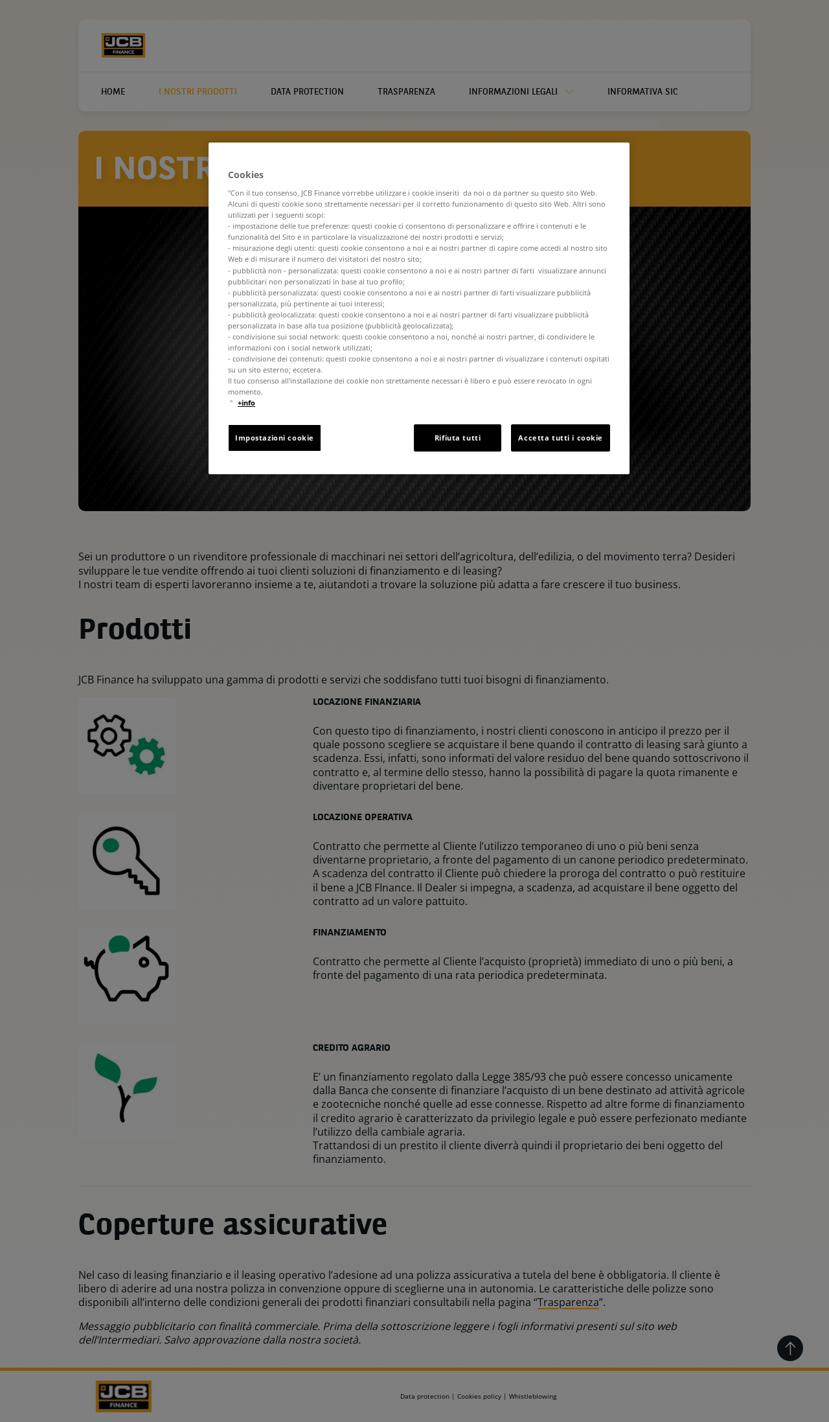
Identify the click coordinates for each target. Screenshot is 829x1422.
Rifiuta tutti (458, 437)
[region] (419, 309)
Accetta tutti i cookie (560, 437)
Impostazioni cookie (274, 437)
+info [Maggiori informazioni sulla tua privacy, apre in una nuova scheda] (246, 402)
